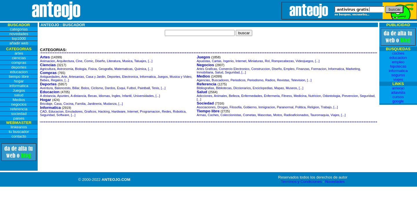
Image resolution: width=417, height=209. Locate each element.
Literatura (113, 61)
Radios (270, 80)
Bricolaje (46, 103)
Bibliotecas (224, 88)
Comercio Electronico (234, 69)
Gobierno (250, 107)
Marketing (353, 69)
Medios (203, 76)
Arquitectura (65, 61)
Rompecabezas (282, 61)
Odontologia (331, 96)
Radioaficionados (296, 115)
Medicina (300, 96)
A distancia (48, 96)
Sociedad (205, 103)
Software (62, 115)
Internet (132, 111)
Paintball (144, 88)
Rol (267, 61)
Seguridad (47, 115)
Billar (75, 88)
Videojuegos (304, 61)
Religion (313, 107)
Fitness (286, 96)
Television (298, 80)
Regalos (57, 80)
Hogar (45, 100)
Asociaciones (206, 107)
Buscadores (220, 80)
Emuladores (74, 111)
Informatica (148, 76)
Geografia (105, 69)
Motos (277, 115)
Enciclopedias (262, 88)
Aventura (46, 88)
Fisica (92, 69)
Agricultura (47, 69)
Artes (45, 57)
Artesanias (76, 76)
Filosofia (236, 107)
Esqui (121, 88)
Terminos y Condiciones (301, 181)
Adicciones (204, 96)
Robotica (179, 111)
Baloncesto (62, 88)
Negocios (205, 65)
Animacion (47, 61)
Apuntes (63, 96)
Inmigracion (266, 107)
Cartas (217, 61)
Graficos (90, 111)
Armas (201, 115)
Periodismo (255, 80)
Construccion (260, 69)
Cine (79, 61)
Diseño (100, 61)
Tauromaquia (319, 115)
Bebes (44, 80)
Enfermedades (251, 96)
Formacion (318, 69)
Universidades (143, 96)
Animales (220, 96)
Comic (88, 61)
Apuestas (203, 61)
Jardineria (94, 103)
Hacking (104, 111)
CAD (43, 111)
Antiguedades (50, 76)
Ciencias (48, 65)
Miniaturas (255, 61)
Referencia (206, 84)
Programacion (150, 111)
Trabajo (326, 107)
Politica (300, 107)
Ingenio (228, 61)
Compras (48, 73)
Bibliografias (205, 88)
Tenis (155, 88)
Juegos (163, 76)
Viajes (335, 115)
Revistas (283, 80)
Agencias (203, 80)
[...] (150, 61)
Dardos (110, 88)
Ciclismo (97, 88)
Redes (166, 111)
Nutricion (314, 96)
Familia (80, 103)
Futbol (131, 88)
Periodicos (238, 80)
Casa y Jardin (95, 76)
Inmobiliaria (205, 72)
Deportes (113, 76)
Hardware (118, 111)
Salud (219, 72)
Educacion (49, 92)
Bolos (85, 88)
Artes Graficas (207, 69)
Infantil (127, 96)
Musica (127, 61)
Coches (213, 115)
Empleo (289, 69)
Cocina (68, 103)
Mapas (279, 88)
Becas (92, 96)
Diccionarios (242, 88)
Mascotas (265, 115)
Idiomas (104, 96)
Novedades (335, 181)
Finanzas (302, 69)
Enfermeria (271, 96)
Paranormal (285, 107)
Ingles (116, 96)
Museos (291, 88)
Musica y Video (180, 76)
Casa (58, 103)
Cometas (249, 115)
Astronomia (65, 69)
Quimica (140, 69)
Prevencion (350, 96)
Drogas (222, 107)
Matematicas (123, 69)
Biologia (81, 69)
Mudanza (110, 103)
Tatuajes (140, 61)
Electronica (130, 76)
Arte (64, 76)
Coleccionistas (230, 115)
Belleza (234, 96)
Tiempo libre (208, 111)
